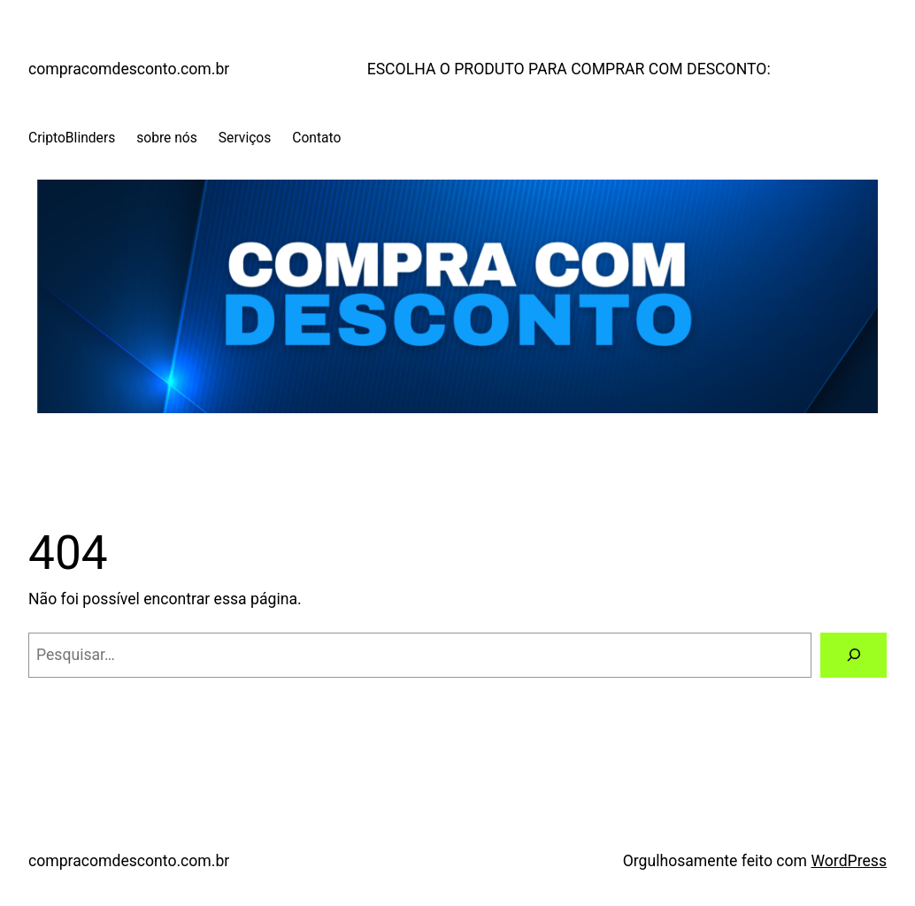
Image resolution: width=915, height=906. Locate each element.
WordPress (849, 861)
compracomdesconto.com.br (128, 69)
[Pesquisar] (853, 656)
